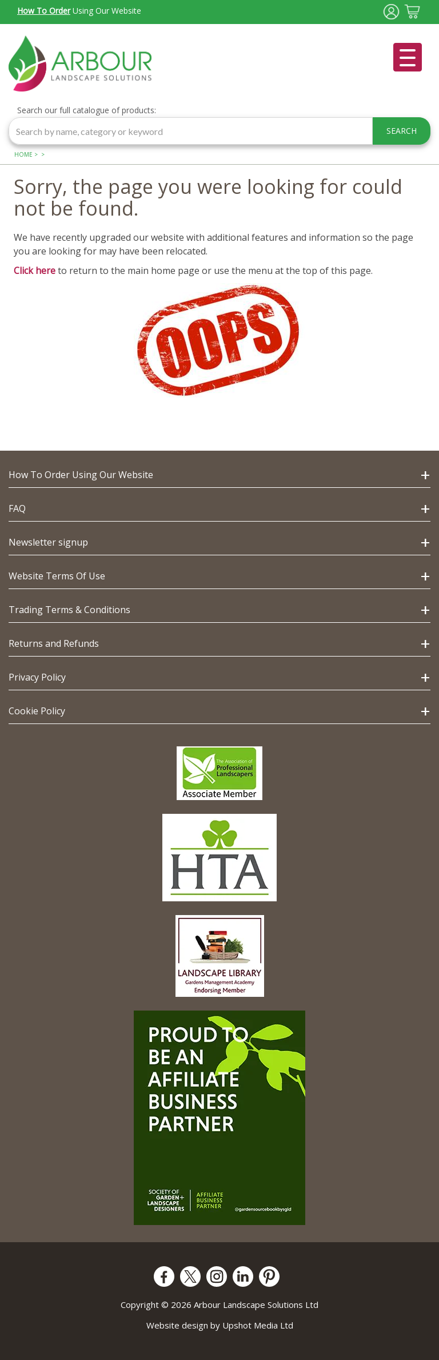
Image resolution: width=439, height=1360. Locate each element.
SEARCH (401, 130)
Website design (177, 1325)
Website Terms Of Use (57, 576)
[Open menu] (407, 57)
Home (23, 154)
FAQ (17, 508)
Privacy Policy (37, 677)
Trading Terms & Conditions (69, 609)
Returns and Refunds (54, 643)
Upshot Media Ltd (257, 1325)
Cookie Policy (37, 711)
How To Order (43, 10)
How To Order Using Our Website (81, 474)
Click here (34, 270)
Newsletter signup (48, 542)
